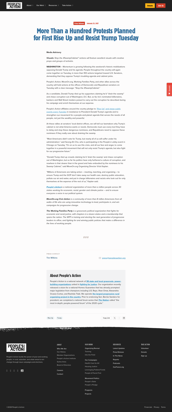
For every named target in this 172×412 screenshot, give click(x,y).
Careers (60, 370)
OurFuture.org (118, 367)
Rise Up (50, 318)
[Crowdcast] (22, 370)
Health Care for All (92, 363)
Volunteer (145, 348)
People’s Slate (90, 381)
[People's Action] (16, 347)
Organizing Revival (92, 348)
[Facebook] (119, 318)
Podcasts (116, 363)
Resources (53, 5)
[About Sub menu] (32, 5)
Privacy (156, 407)
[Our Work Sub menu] (45, 5)
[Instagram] (14, 371)
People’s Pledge (91, 385)
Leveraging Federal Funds (95, 369)
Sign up (144, 356)
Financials (148, 407)
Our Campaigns (91, 360)
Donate (150, 6)
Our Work (40, 5)
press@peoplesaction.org (113, 258)
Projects (88, 394)
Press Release (79, 23)
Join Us (160, 6)
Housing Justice (91, 366)
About (29, 5)
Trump (59, 318)
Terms (163, 407)
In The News (118, 356)
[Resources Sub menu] (58, 5)
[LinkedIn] (123, 318)
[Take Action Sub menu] (72, 5)
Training (88, 351)
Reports (116, 359)
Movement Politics (92, 378)
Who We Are (61, 349)
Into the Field (90, 355)
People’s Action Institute (66, 358)
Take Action (66, 5)
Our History (61, 352)
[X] (114, 318)
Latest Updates (119, 348)
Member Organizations (66, 355)
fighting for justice (88, 284)
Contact (60, 374)
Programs (88, 390)
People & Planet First (93, 373)
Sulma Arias (61, 361)
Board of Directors (64, 365)
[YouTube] (17, 371)
